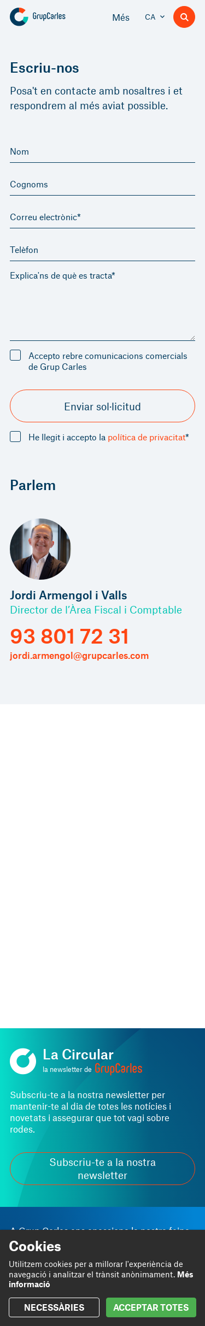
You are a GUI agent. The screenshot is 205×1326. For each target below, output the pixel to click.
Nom (19, 151)
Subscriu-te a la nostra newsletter (102, 1168)
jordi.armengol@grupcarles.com (79, 655)
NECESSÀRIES (54, 1307)
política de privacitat (146, 437)
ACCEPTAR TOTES (151, 1307)
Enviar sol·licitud (102, 406)
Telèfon (24, 249)
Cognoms (29, 184)
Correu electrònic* (45, 216)
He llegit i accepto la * (108, 437)
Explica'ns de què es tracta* (62, 275)
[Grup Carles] (53, 16)
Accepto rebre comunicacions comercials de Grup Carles (108, 361)
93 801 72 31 (69, 635)
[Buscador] (184, 17)
